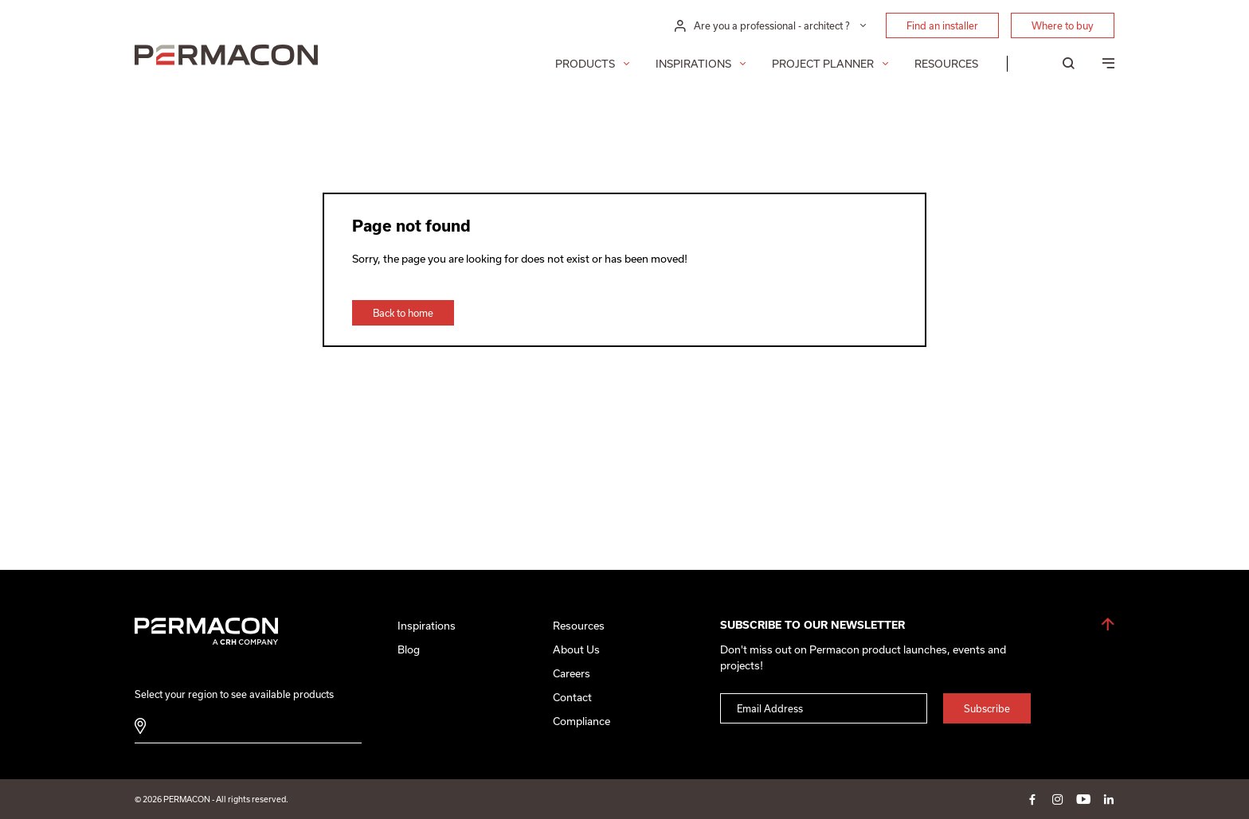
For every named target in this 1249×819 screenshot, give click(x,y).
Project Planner (823, 63)
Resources (946, 63)
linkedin (1108, 799)
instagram (1057, 799)
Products (585, 63)
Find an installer (942, 25)
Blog (408, 649)
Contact (572, 697)
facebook (1032, 799)
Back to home (403, 312)
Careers (571, 673)
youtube (1083, 799)
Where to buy (1063, 25)
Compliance (581, 721)
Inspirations (693, 63)
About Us (576, 649)
